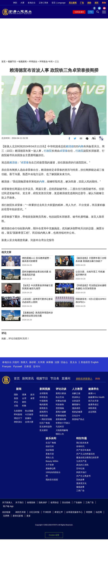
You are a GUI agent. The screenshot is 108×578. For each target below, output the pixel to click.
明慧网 (89, 512)
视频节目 (12, 61)
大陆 (16, 405)
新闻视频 (45, 388)
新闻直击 (44, 408)
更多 (28, 516)
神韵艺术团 (20, 512)
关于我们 (19, 502)
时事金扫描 (61, 401)
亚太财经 (44, 430)
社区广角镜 (45, 423)
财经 (24, 402)
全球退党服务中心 (74, 512)
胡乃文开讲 (93, 401)
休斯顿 (49, 362)
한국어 (36, 366)
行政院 (48, 150)
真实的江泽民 (82, 465)
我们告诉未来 (82, 443)
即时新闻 (18, 414)
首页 (3, 61)
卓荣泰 (64, 150)
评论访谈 (61, 388)
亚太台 (73, 362)
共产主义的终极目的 (85, 454)
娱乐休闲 (51, 438)
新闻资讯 (28, 378)
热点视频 (29, 411)
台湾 (24, 398)
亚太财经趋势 (46, 426)
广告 (82, 3)
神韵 (15, 3)
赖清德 (70, 146)
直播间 (66, 378)
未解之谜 (76, 393)
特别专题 (81, 438)
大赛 (22, 3)
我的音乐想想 (52, 479)
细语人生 (60, 434)
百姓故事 (80, 479)
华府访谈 (44, 415)
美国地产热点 (78, 419)
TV (91, 12)
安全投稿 (66, 502)
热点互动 (60, 397)
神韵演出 (18, 422)
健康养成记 (93, 404)
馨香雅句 (76, 404)
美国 (16, 398)
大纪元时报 (34, 512)
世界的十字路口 (63, 423)
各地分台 (31, 3)
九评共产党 (81, 461)
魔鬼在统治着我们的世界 (87, 457)
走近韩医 (92, 412)
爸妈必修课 (77, 412)
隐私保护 (43, 502)
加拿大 (24, 362)
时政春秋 (60, 404)
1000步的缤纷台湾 (53, 474)
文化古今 (76, 415)
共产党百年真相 (83, 450)
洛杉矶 (32, 362)
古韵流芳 (76, 401)
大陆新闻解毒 (62, 430)
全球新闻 (44, 393)
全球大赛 (29, 422)
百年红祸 (80, 468)
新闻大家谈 (61, 393)
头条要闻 (18, 411)
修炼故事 (80, 487)
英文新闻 (73, 3)
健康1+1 (92, 393)
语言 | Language (58, 3)
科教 (24, 405)
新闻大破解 (61, 412)
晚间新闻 (44, 404)
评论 (16, 402)
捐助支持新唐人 (84, 378)
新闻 (18, 388)
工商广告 (80, 490)
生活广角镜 (51, 443)
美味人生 (50, 457)
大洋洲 (41, 362)
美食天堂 (50, 454)
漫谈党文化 (81, 483)
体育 (32, 398)
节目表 (54, 378)
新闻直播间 (79, 12)
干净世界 (47, 512)
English (94, 362)
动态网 (99, 512)
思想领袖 (60, 408)
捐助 (89, 3)
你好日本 (50, 446)
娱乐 (32, 394)
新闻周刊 (44, 412)
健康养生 (93, 388)
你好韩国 (50, 450)
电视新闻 (22, 61)
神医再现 (92, 408)
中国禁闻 (44, 401)
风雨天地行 (81, 472)
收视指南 (31, 502)
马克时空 (60, 426)
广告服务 (78, 502)
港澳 (24, 394)
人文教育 (77, 388)
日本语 (27, 366)
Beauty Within (52, 461)
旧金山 (64, 362)
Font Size (94, 138)
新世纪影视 (18, 516)
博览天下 (18, 418)
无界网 (6, 516)
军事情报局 (61, 415)
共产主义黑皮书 (83, 476)
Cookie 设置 (54, 535)
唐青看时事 (61, 419)
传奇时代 (80, 446)
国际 (16, 394)
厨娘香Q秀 (50, 468)
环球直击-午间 (46, 61)
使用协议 (54, 502)
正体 (41, 3)
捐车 (96, 3)
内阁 (80, 146)
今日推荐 (29, 414)
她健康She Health (96, 397)
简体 (46, 3)
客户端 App (8, 506)
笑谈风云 (76, 397)
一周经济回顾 (46, 419)
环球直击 (33, 61)
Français (6, 366)
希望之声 (59, 512)
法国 (57, 362)
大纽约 (15, 362)
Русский (17, 366)
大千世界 (50, 465)
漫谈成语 (76, 408)
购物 (104, 3)
